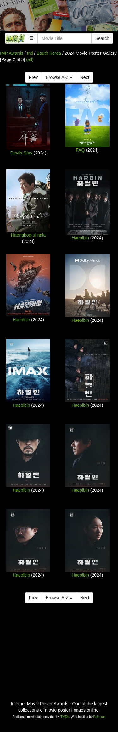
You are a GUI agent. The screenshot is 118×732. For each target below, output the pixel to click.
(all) (29, 59)
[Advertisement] (59, 17)
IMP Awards (11, 53)
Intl (30, 53)
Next (84, 77)
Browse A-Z (59, 77)
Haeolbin (80, 237)
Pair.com (99, 716)
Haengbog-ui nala (28, 234)
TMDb (64, 716)
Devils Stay (21, 152)
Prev (33, 77)
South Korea (49, 53)
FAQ (80, 150)
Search (102, 38)
